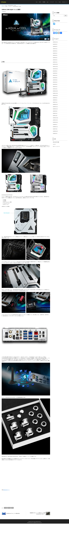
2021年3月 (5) (55, 85)
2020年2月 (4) (55, 115)
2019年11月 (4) (55, 122)
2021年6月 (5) (55, 78)
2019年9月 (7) (55, 126)
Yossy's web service (39, 522)
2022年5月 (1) (55, 53)
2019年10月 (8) (55, 124)
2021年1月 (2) (55, 90)
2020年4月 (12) (55, 110)
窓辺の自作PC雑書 (56, 144)
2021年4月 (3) (55, 83)
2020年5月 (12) (55, 108)
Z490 (12, 507)
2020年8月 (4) (55, 101)
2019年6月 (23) (55, 133)
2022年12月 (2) (55, 42)
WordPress (31, 522)
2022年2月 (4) (55, 60)
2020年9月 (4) (55, 99)
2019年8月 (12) (55, 129)
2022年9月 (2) (55, 44)
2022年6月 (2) (55, 51)
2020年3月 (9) (55, 113)
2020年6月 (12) (55, 106)
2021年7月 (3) (55, 76)
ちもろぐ (54, 146)
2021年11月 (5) (55, 67)
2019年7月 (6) (55, 131)
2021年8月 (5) (55, 74)
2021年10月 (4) (55, 69)
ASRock (9, 507)
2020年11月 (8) (55, 94)
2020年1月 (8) (55, 117)
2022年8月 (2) (55, 46)
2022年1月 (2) (55, 62)
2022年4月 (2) (55, 55)
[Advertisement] (26, 51)
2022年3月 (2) (55, 58)
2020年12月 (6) (55, 92)
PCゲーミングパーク (56, 148)
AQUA (5, 507)
